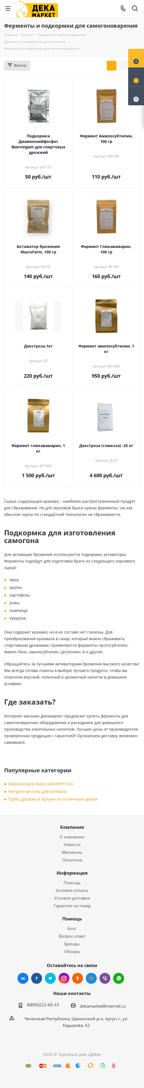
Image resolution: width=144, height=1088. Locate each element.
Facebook (36, 978)
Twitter (50, 978)
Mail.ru (91, 978)
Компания (72, 827)
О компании (72, 837)
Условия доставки (72, 898)
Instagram (63, 978)
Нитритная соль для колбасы (37, 791)
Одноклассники (77, 978)
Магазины (72, 852)
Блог (72, 928)
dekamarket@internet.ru (103, 1006)
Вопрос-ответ (72, 936)
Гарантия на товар (72, 905)
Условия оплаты (72, 890)
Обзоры (72, 951)
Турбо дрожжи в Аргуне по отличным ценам (52, 799)
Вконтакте (22, 978)
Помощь (72, 882)
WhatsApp (118, 978)
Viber (104, 978)
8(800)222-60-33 (43, 1004)
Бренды (72, 943)
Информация (72, 873)
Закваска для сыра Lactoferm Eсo (40, 783)
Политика (72, 860)
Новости (72, 844)
